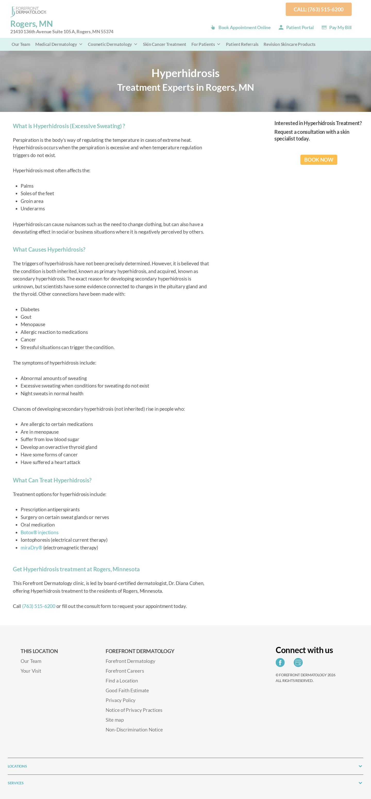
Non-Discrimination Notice (134, 729)
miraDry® (31, 547)
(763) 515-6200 (38, 606)
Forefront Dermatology (130, 661)
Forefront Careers (125, 671)
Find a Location (122, 680)
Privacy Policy (121, 700)
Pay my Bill (340, 27)
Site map (115, 720)
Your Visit (31, 671)
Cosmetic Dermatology (113, 44)
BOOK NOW (318, 160)
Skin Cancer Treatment (164, 44)
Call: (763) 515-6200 (319, 9)
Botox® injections (39, 532)
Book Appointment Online (244, 27)
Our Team (21, 44)
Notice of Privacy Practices (134, 710)
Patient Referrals (242, 44)
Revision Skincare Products (289, 44)
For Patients (206, 44)
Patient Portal (300, 27)
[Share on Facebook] (281, 664)
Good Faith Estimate (127, 690)
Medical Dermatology (59, 44)
